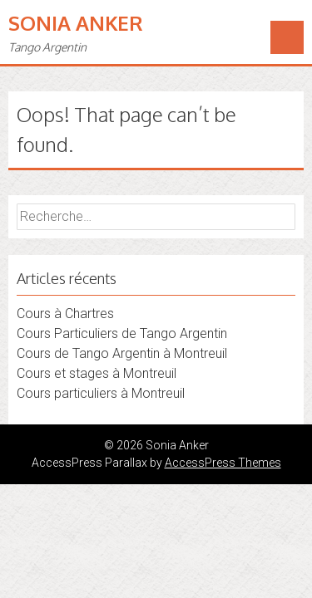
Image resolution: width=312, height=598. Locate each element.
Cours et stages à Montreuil (96, 373)
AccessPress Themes (223, 462)
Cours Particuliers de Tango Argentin (122, 333)
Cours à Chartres (65, 313)
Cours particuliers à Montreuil (101, 393)
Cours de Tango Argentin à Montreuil (122, 353)
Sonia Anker (75, 23)
